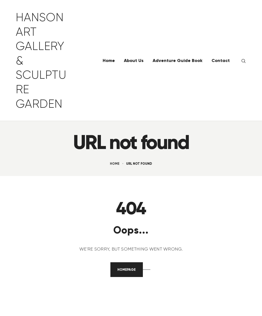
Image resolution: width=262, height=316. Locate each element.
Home (114, 164)
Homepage (126, 270)
